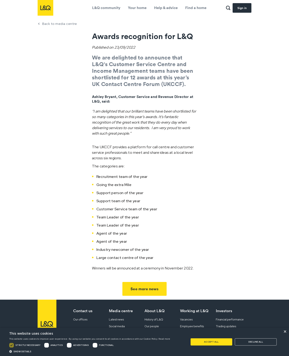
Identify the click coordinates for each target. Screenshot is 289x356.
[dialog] (144, 342)
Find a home (195, 7)
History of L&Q (153, 319)
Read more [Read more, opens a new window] (164, 338)
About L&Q (154, 310)
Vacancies (186, 319)
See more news (144, 288)
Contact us (83, 310)
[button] (89, 351)
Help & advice (166, 7)
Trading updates (226, 326)
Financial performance (230, 319)
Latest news (116, 319)
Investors (224, 310)
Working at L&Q (194, 310)
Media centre (121, 310)
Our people (151, 326)
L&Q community (106, 7)
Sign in (242, 8)
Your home (137, 7)
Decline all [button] (255, 341)
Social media (117, 326)
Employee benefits (192, 326)
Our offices (80, 319)
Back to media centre (59, 24)
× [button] (284, 331)
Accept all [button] (211, 341)
